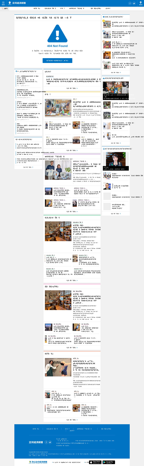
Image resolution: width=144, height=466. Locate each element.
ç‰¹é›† (108, 8)
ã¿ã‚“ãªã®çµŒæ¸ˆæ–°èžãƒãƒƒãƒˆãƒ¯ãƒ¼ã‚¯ (38, 462)
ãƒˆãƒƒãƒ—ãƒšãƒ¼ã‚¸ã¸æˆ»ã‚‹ (57, 60)
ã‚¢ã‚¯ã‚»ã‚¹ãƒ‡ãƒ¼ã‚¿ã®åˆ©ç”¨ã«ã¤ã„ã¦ (71, 443)
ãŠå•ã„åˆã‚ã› (83, 443)
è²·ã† (62, 8)
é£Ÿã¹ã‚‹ (37, 8)
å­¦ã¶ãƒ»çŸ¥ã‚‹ (96, 8)
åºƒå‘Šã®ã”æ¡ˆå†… (64, 445)
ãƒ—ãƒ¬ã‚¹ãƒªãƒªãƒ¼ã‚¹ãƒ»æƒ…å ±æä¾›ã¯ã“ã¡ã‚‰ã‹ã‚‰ (95, 440)
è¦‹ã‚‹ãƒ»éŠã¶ (50, 8)
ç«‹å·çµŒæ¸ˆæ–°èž (17, 3)
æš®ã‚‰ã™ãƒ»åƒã (77, 8)
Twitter (134, 3)
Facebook (130, 3)
